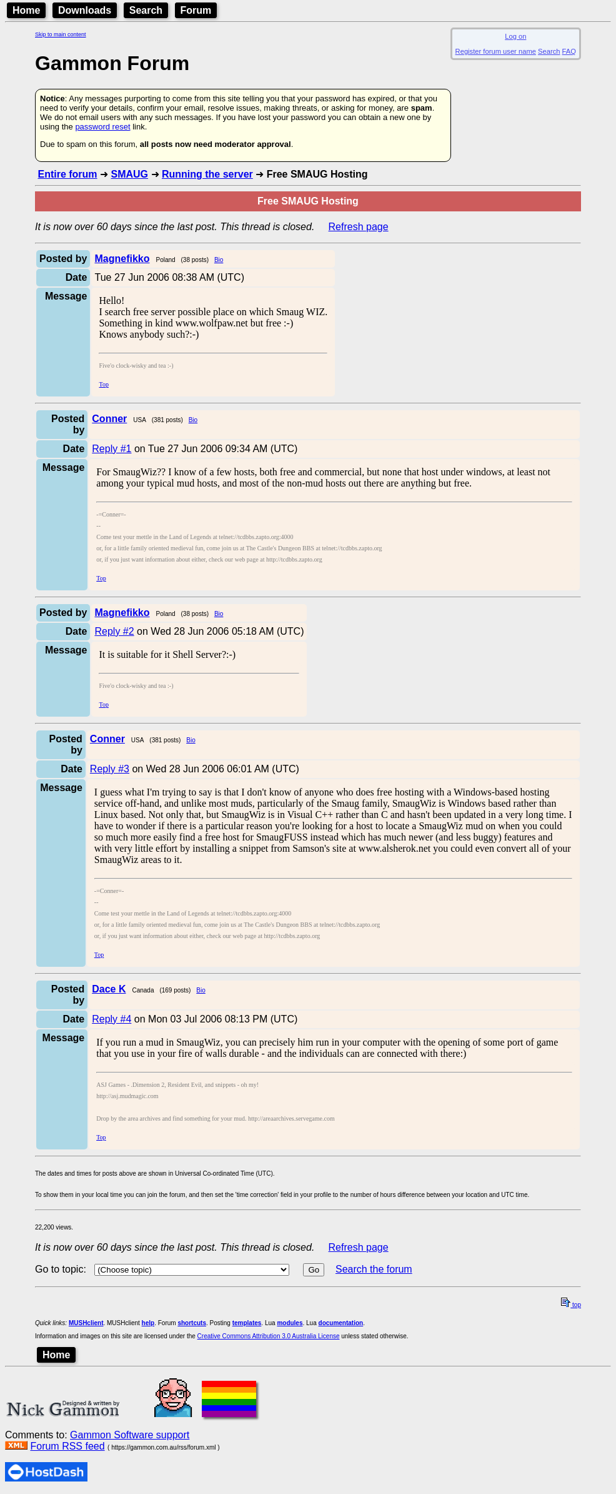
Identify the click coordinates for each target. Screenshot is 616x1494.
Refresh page (359, 226)
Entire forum (67, 174)
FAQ (569, 51)
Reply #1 (111, 448)
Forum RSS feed (67, 1446)
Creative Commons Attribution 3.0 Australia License (268, 1336)
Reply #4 (111, 1019)
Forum (196, 10)
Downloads (84, 10)
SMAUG (129, 174)
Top (103, 384)
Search (145, 10)
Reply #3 (109, 769)
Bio (218, 259)
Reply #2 (114, 631)
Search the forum (373, 1269)
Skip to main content (60, 34)
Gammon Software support (129, 1435)
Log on (515, 36)
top (571, 1304)
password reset (102, 126)
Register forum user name (495, 51)
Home (26, 10)
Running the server (207, 174)
